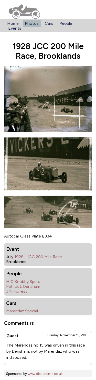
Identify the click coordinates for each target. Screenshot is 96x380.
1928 (19, 256)
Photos (32, 23)
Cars (49, 23)
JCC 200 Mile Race (44, 256)
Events (14, 28)
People (65, 23)
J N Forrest (16, 291)
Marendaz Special (22, 310)
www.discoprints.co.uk (45, 374)
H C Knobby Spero (23, 281)
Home (13, 23)
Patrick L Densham (23, 286)
